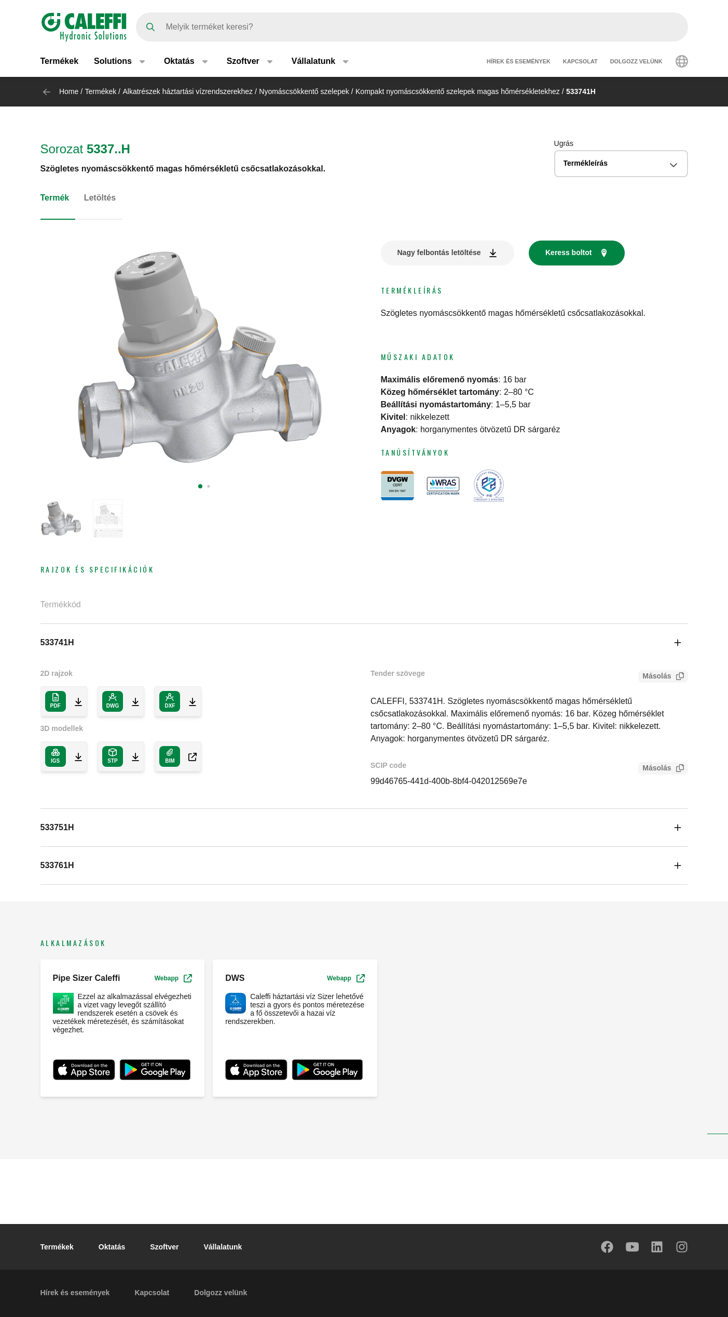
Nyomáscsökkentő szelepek (304, 91)
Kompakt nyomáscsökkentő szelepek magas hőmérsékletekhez (457, 91)
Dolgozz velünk (636, 61)
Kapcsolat (580, 61)
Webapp (173, 978)
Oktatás (112, 1247)
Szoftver (164, 1247)
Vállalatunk (222, 1247)
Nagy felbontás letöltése (439, 252)
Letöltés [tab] (100, 197)
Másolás (654, 677)
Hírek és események (519, 61)
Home (68, 91)
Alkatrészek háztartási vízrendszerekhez (187, 91)
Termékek (59, 61)
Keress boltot (568, 252)
